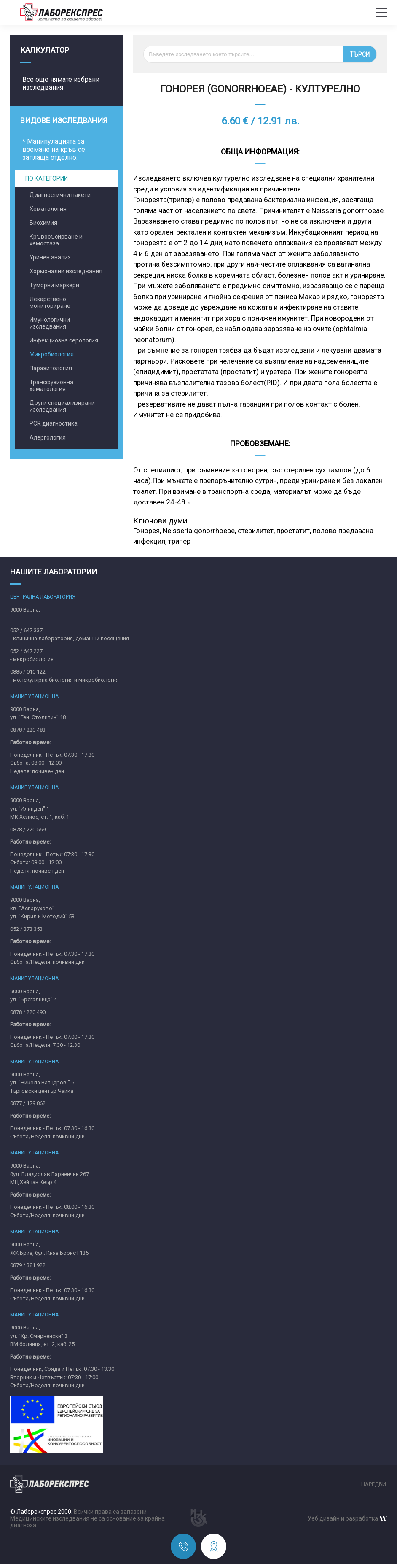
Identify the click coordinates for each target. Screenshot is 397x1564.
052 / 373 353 (26, 929)
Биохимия (43, 222)
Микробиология (52, 354)
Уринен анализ (50, 257)
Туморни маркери (54, 285)
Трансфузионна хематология (51, 385)
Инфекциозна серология (64, 340)
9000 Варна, (25, 610)
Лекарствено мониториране (50, 302)
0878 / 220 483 (28, 730)
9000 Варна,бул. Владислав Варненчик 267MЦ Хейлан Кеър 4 (49, 1173)
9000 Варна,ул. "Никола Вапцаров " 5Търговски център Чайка (42, 1082)
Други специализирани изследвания (62, 406)
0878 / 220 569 (28, 829)
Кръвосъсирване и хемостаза (56, 240)
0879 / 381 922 (28, 1265)
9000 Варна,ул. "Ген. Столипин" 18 (38, 713)
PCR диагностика (54, 423)
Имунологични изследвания (50, 323)
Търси (360, 54)
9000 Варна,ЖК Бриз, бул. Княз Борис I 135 (49, 1248)
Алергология (48, 437)
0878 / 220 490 (28, 1012)
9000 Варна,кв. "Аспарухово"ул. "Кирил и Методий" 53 (42, 908)
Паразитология (51, 368)
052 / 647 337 (26, 630)
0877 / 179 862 (28, 1103)
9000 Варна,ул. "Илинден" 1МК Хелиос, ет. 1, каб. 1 (39, 808)
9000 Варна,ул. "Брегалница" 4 (33, 995)
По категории (46, 178)
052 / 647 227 (26, 651)
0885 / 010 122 (28, 672)
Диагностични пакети (60, 194)
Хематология (48, 208)
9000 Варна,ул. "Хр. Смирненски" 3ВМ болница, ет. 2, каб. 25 (42, 1335)
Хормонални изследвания (66, 271)
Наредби (373, 1484)
